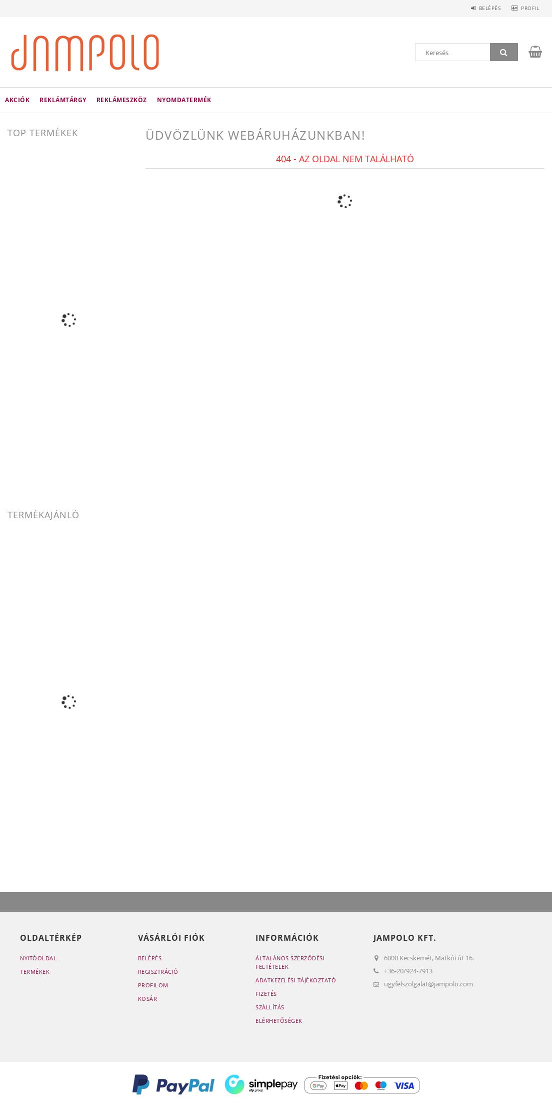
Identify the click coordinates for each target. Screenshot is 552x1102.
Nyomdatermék (184, 100)
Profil (528, 8)
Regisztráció (158, 971)
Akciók (17, 100)
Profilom (153, 985)
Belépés (483, 8)
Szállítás (270, 1007)
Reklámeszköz (121, 100)
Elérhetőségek (279, 1020)
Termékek (35, 971)
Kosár (148, 998)
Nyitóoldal (38, 958)
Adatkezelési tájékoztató (296, 980)
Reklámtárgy (63, 100)
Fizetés (266, 993)
